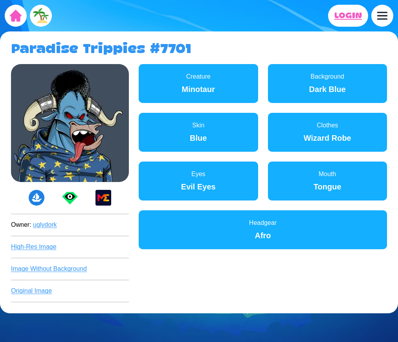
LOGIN (348, 15)
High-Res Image (34, 246)
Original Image (31, 290)
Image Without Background (49, 268)
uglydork (45, 224)
